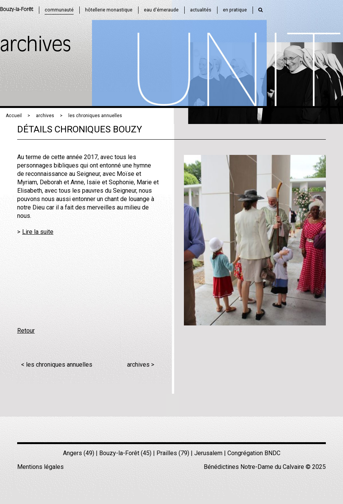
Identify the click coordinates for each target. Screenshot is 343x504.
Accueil (14, 115)
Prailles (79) (172, 453)
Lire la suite (37, 231)
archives (45, 115)
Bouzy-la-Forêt (16, 9)
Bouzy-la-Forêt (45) (125, 453)
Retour (26, 330)
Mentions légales (40, 466)
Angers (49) (78, 453)
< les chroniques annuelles (56, 364)
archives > (140, 364)
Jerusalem (208, 453)
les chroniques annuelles (95, 115)
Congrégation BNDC (253, 453)
